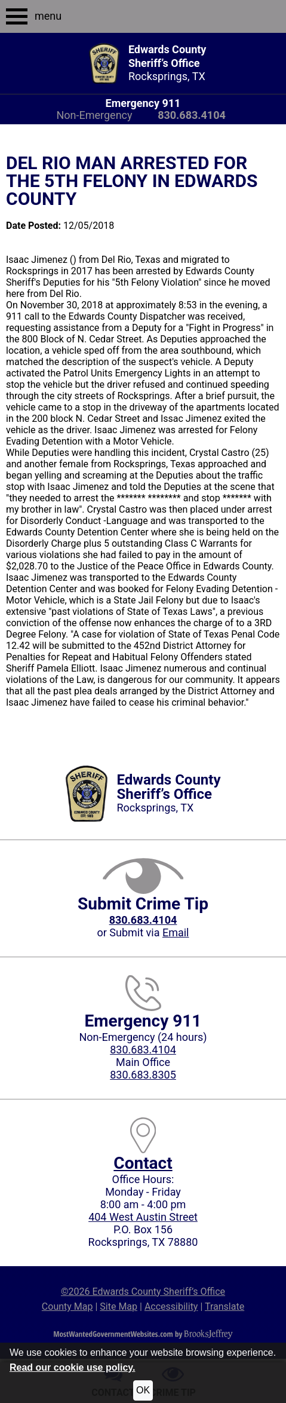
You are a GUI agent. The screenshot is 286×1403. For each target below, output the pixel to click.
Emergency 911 (143, 103)
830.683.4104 (143, 1049)
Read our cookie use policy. (72, 1367)
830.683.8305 (143, 1074)
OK (143, 1390)
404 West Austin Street (143, 1217)
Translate (224, 1306)
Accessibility (171, 1306)
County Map (67, 1306)
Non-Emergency (94, 115)
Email (175, 932)
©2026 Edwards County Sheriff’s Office (143, 1291)
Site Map (118, 1306)
